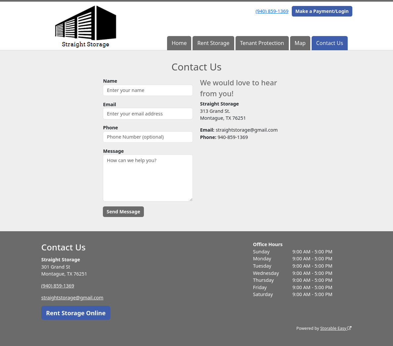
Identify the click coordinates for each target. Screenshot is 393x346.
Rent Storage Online (76, 313)
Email (109, 104)
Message (113, 151)
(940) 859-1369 (272, 11)
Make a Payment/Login (322, 11)
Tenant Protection (262, 43)
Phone (110, 127)
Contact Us (329, 43)
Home (179, 43)
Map (299, 43)
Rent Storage (213, 43)
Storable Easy (336, 328)
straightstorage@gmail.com (72, 297)
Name (110, 81)
